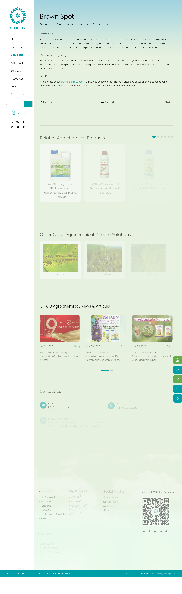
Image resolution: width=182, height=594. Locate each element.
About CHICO (19, 62)
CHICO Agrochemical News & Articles (77, 307)
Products (16, 47)
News (14, 86)
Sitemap (130, 577)
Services (16, 70)
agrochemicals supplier (71, 81)
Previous (46, 102)
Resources (17, 78)
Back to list (108, 102)
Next (169, 102)
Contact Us (18, 94)
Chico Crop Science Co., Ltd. (36, 577)
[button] (154, 137)
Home (14, 39)
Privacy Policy (146, 577)
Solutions (17, 54)
